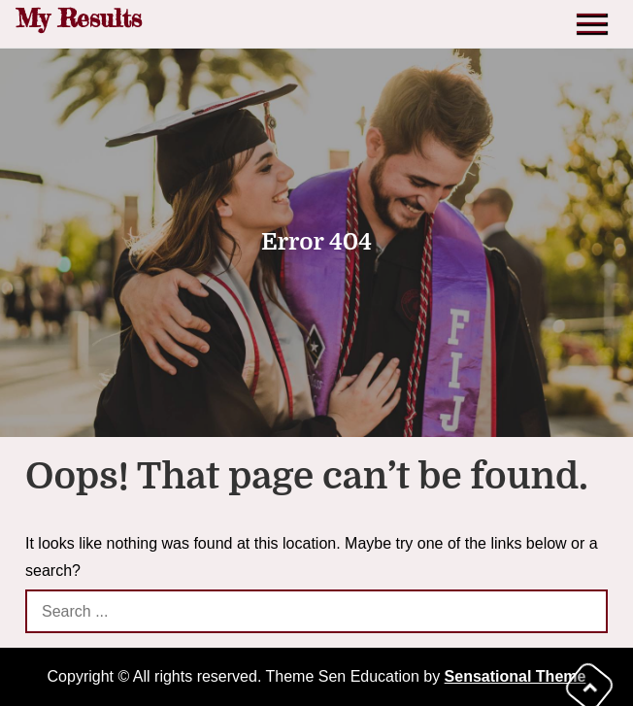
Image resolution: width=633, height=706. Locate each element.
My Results (79, 18)
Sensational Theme (515, 676)
